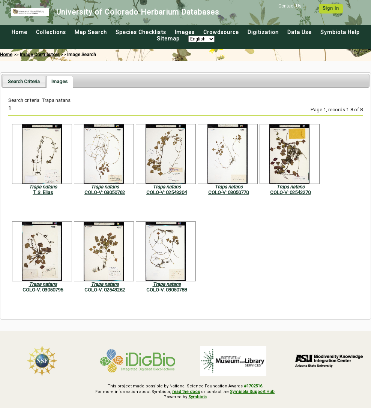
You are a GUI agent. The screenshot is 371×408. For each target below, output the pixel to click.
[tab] (24, 81)
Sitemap (168, 39)
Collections (51, 32)
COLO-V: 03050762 (104, 192)
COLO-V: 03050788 (166, 290)
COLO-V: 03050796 (43, 290)
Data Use (299, 32)
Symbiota (197, 397)
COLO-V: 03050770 (228, 192)
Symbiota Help (340, 32)
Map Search (91, 32)
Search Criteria (24, 81)
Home (19, 32)
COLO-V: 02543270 (290, 192)
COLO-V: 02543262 (104, 290)
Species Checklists (141, 32)
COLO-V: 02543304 (166, 192)
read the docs (186, 391)
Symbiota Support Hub (252, 391)
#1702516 (253, 386)
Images (185, 32)
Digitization (263, 32)
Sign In (331, 8)
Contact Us (290, 6)
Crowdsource (221, 32)
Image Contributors (40, 54)
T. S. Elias (43, 192)
